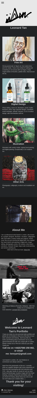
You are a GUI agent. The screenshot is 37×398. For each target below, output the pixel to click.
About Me (27, 250)
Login (34, 390)
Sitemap (10, 390)
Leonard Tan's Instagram (19, 310)
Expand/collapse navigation (18, 2)
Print (4, 390)
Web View (32, 392)
